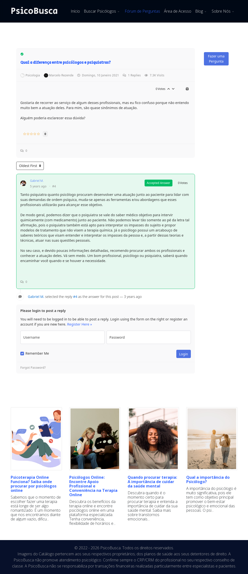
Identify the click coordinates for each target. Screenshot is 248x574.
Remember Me (37, 353)
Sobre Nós (221, 11)
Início (75, 11)
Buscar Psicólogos (100, 11)
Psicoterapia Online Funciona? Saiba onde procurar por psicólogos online (33, 484)
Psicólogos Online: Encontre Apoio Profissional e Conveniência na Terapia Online (93, 486)
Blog (199, 11)
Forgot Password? (33, 367)
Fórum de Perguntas (142, 11)
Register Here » (79, 324)
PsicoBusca (34, 11)
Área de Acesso (177, 11)
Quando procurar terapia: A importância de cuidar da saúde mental (152, 482)
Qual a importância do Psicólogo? (208, 479)
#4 (54, 186)
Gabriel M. (37, 181)
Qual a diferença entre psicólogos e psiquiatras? (65, 62)
